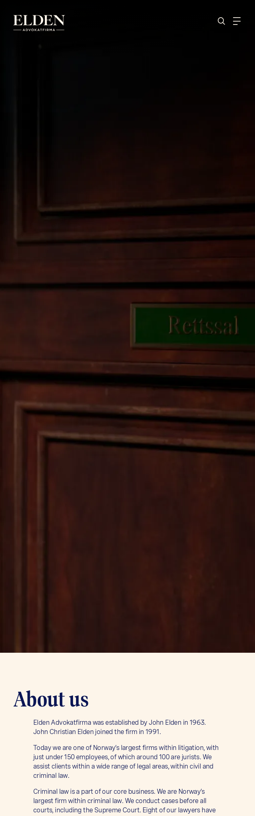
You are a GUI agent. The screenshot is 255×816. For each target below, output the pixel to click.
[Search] (224, 21)
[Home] (67, 23)
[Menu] (237, 21)
